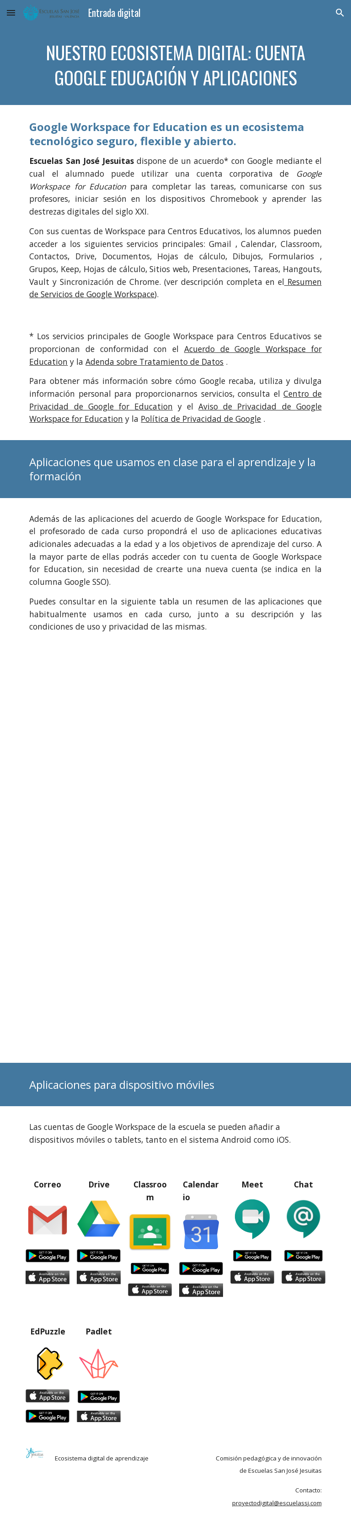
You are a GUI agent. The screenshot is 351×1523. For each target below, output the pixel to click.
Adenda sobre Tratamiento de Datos (154, 361)
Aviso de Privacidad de (247, 406)
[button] (11, 12)
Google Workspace (120, 294)
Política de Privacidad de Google (201, 418)
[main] (175, 65)
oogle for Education (133, 406)
